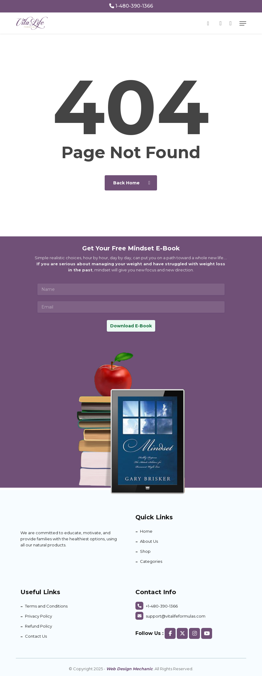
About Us (149, 541)
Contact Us (36, 636)
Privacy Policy (38, 616)
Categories (151, 561)
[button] (242, 23)
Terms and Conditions (46, 606)
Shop (145, 551)
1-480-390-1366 (131, 6)
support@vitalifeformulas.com (170, 616)
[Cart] (230, 23)
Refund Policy (38, 626)
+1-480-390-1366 (156, 606)
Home (146, 531)
